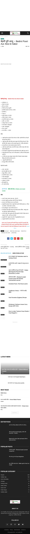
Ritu (3, 46)
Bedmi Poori (23, 231)
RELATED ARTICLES (6, 253)
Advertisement (17, 529)
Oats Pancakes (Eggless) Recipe (18, 297)
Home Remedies (4, 479)
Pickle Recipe (4, 489)
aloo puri (7, 231)
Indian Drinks (4, 485)
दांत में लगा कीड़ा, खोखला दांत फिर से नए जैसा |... (18, 425)
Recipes (2, 38)
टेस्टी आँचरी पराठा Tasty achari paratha (16, 383)
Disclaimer (6, 529)
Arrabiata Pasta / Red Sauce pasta (18, 283)
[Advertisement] (15, 15)
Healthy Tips (3, 266)
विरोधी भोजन (3, 393)
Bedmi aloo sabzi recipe (15, 231)
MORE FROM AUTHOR (18, 253)
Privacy (11, 529)
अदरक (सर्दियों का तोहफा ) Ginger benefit (22, 247)
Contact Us (23, 529)
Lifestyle (3, 481)
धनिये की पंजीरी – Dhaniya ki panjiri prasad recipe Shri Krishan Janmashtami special (17, 278)
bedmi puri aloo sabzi (5, 232)
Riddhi (2, 401)
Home (2, 36)
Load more (15, 412)
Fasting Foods (3, 259)
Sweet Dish (3, 487)
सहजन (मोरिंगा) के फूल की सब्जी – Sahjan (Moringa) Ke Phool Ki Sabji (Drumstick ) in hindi (18, 271)
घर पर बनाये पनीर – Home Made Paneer (11, 399)
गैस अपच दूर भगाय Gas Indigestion (16, 456)
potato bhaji (14, 232)
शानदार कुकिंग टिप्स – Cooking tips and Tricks (7, 247)
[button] (28, 33)
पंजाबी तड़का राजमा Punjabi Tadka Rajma (16, 376)
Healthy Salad (4, 492)
